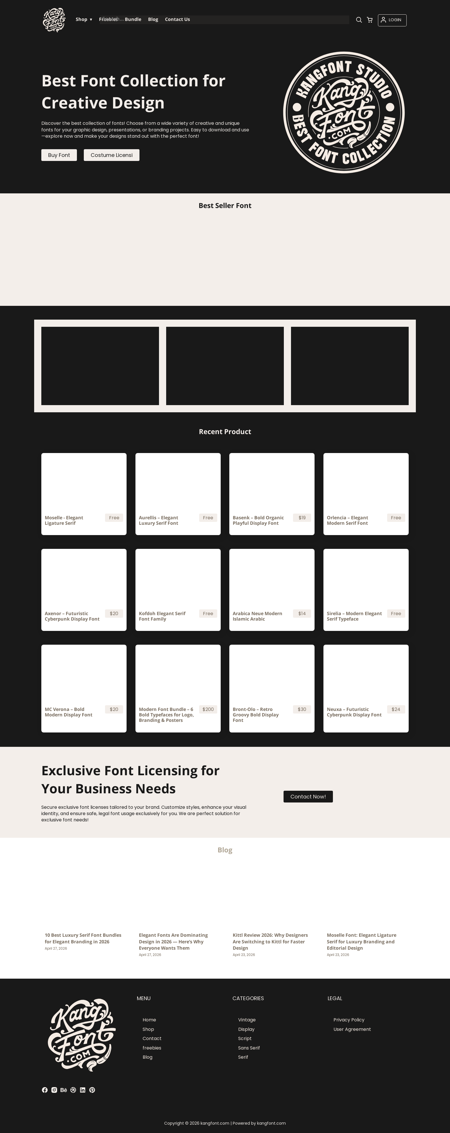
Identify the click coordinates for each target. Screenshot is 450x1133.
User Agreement (352, 1029)
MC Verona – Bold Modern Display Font (68, 712)
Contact (152, 1038)
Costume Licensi (112, 155)
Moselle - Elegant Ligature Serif (64, 520)
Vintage (247, 1020)
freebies (152, 1048)
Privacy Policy (348, 1020)
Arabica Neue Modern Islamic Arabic (257, 616)
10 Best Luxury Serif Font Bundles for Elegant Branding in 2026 (83, 938)
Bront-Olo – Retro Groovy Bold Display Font (256, 715)
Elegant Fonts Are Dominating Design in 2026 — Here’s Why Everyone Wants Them (173, 941)
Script (245, 1038)
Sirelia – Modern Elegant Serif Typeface (354, 616)
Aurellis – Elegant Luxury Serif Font (158, 520)
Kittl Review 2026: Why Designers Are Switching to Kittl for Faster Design (270, 941)
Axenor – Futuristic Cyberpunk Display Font (72, 616)
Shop (148, 1029)
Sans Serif (249, 1048)
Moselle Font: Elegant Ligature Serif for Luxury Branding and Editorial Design (361, 941)
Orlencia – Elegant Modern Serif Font (347, 520)
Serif (243, 1057)
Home (149, 1020)
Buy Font (59, 155)
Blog (147, 1057)
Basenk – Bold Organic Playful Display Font (258, 520)
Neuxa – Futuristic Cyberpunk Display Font (354, 712)
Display (246, 1029)
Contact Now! (308, 796)
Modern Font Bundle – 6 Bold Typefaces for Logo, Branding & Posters (166, 715)
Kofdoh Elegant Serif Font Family (162, 616)
